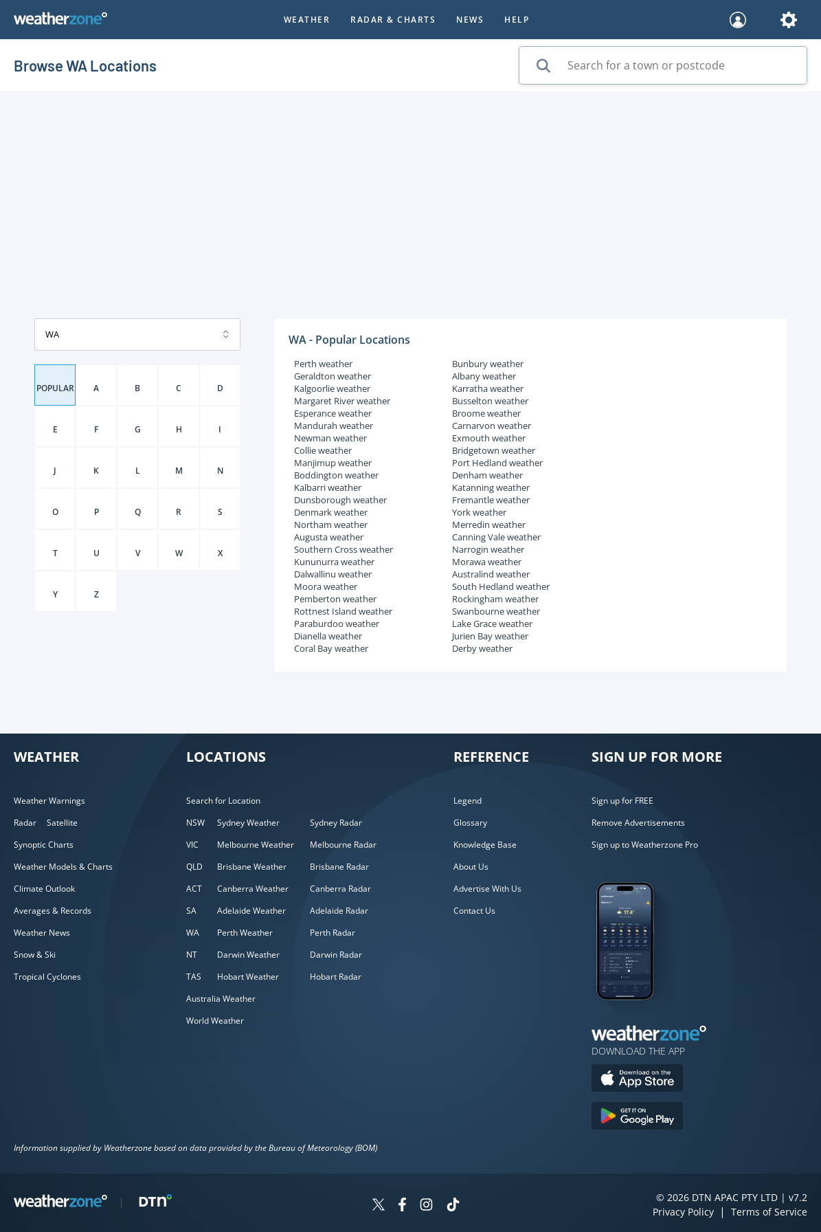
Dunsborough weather (340, 500)
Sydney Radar (336, 822)
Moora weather (325, 586)
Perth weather (323, 364)
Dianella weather (328, 636)
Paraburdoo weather (336, 623)
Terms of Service (769, 1211)
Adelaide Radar (339, 910)
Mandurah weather (333, 425)
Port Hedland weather (497, 462)
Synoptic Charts (44, 844)
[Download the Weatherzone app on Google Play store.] (637, 1117)
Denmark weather (331, 512)
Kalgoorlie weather (332, 388)
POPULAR (55, 388)
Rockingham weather (495, 599)
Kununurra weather (334, 562)
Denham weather (487, 475)
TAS (193, 976)
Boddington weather (336, 475)
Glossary (470, 822)
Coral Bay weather (331, 648)
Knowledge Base (485, 844)
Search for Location (223, 800)
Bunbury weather (488, 364)
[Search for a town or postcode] (663, 65)
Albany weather (484, 376)
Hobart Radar (335, 976)
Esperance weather (333, 413)
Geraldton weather (332, 376)
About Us (470, 866)
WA (192, 932)
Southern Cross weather (343, 549)
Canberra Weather (253, 888)
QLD (194, 866)
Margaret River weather (342, 401)
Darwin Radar (336, 954)
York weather (479, 512)
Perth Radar (332, 932)
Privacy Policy (683, 1211)
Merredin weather (489, 524)
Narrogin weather (488, 549)
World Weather (215, 1020)
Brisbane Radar (339, 866)
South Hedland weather (501, 586)
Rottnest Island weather (343, 611)
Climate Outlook (44, 888)
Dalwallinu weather (333, 574)
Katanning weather (491, 487)
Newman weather (330, 438)
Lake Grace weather (492, 623)
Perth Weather (245, 932)
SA (191, 910)
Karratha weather (488, 388)
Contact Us (474, 910)
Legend (467, 800)
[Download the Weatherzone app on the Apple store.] (637, 1079)
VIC (192, 844)
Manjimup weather (333, 462)
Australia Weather (221, 998)
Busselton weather (490, 401)
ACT (194, 888)
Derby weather (482, 648)
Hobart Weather (248, 976)
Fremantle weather (491, 500)
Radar (25, 822)
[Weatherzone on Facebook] (402, 1206)
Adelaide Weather (251, 910)
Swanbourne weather (496, 611)
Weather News (42, 932)
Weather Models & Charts (63, 866)
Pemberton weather (335, 599)
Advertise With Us (487, 888)
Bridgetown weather (493, 450)
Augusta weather (328, 537)
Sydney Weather (248, 822)
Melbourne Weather (255, 844)
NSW (195, 822)
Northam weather (331, 524)
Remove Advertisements (638, 822)
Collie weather (323, 450)
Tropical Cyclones (47, 976)
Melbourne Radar (343, 844)
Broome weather (486, 413)
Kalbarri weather (327, 487)
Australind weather (491, 574)
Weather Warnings (49, 800)
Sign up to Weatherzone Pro (645, 844)
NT (191, 954)
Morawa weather (486, 562)
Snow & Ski (35, 954)
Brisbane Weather (251, 866)
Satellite (62, 822)
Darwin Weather (248, 954)
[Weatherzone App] (637, 1017)
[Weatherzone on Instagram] (426, 1206)
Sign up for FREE (622, 800)
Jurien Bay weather (490, 636)
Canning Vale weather (496, 537)
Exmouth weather (489, 438)
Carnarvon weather (491, 425)
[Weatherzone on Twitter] (378, 1206)
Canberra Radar (340, 888)
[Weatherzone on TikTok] (453, 1206)
